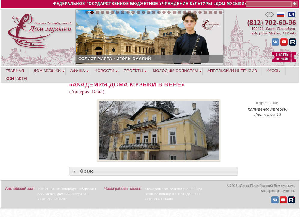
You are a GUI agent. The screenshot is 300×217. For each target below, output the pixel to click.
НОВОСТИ (105, 70)
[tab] (153, 171)
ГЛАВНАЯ (15, 70)
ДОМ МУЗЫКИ (47, 70)
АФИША (77, 70)
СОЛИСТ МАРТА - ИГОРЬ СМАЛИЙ (140, 58)
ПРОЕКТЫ (133, 70)
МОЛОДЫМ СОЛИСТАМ (175, 70)
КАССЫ (274, 70)
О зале (86, 171)
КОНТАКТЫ (16, 78)
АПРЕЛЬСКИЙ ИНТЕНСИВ (232, 70)
